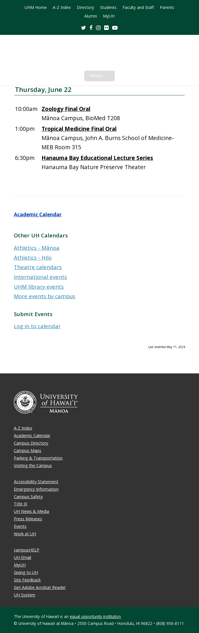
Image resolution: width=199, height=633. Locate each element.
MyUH (108, 16)
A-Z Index (62, 7)
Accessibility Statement (36, 481)
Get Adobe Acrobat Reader (40, 587)
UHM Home (36, 7)
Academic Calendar (38, 214)
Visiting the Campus (33, 465)
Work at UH (25, 533)
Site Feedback (27, 580)
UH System (24, 595)
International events (40, 276)
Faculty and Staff (138, 7)
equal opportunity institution (95, 616)
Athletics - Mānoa (36, 247)
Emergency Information (36, 489)
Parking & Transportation (38, 458)
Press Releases (28, 518)
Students (108, 7)
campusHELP (26, 550)
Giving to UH (26, 572)
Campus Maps (27, 450)
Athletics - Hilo (33, 257)
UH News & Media (31, 511)
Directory (85, 7)
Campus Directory (31, 443)
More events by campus (44, 296)
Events (20, 526)
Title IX (20, 504)
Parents (167, 7)
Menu (102, 76)
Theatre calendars (38, 267)
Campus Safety (28, 496)
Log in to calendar (37, 326)
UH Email (22, 557)
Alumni (90, 16)
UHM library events (39, 286)
